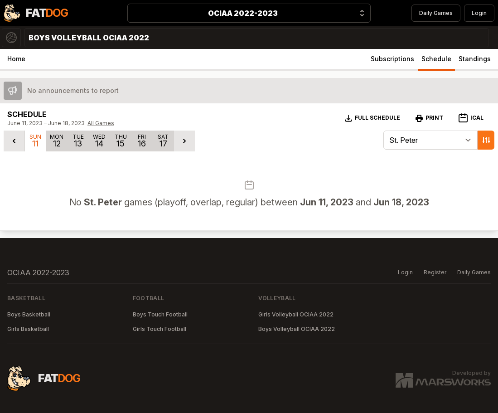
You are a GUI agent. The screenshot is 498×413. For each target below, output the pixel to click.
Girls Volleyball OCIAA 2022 (296, 314)
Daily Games (436, 13)
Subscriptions (392, 59)
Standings (475, 59)
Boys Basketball (28, 314)
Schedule (436, 59)
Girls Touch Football (159, 329)
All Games (100, 123)
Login (479, 13)
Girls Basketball (28, 329)
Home (16, 59)
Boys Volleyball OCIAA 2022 (296, 329)
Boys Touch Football (160, 314)
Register (435, 272)
